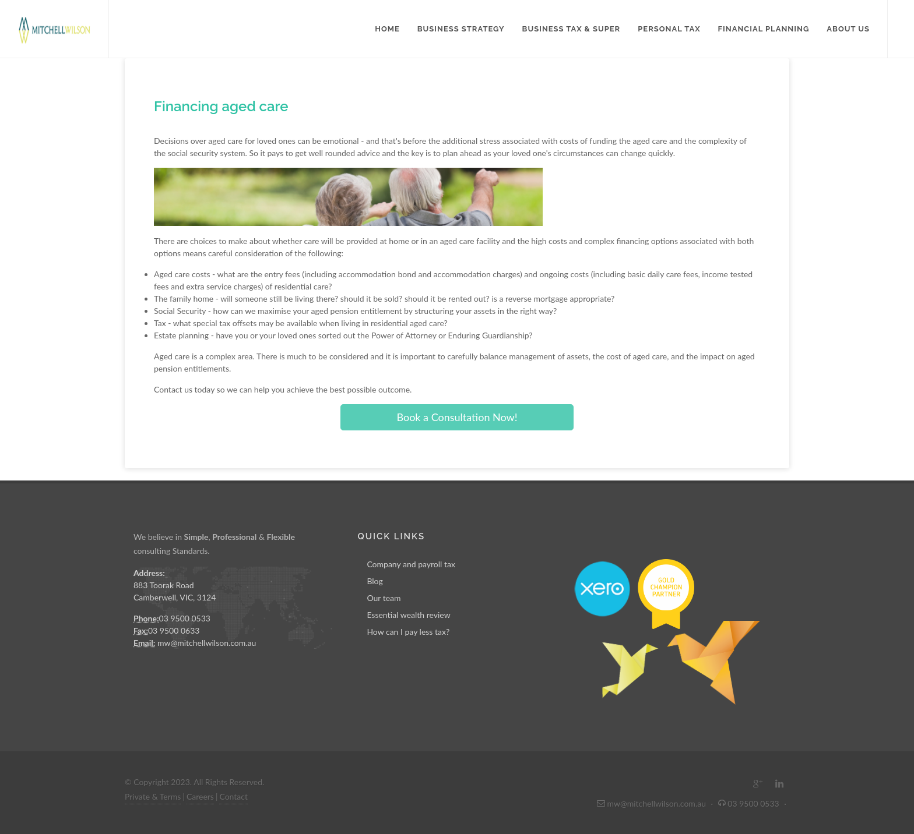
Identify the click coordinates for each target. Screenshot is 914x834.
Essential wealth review (408, 615)
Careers (200, 796)
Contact (233, 796)
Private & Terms (153, 796)
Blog (374, 581)
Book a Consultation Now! (456, 417)
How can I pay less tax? (408, 632)
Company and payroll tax (411, 564)
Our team (383, 598)
